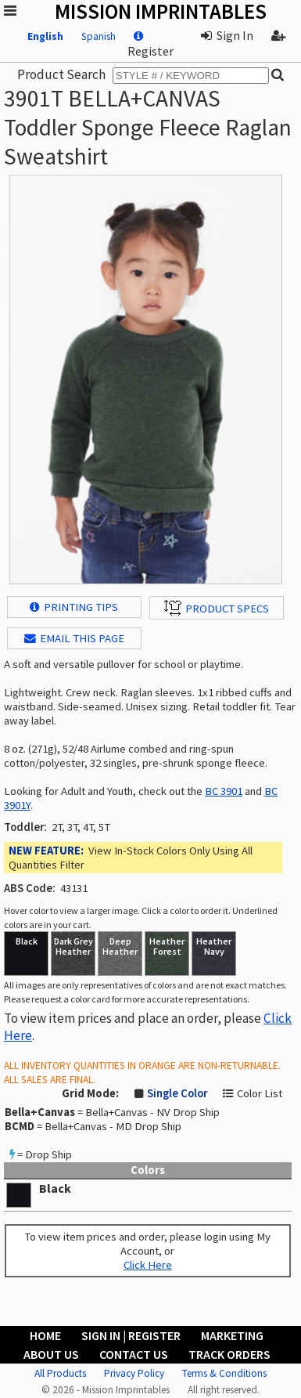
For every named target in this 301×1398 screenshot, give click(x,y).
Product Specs (216, 608)
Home (45, 1335)
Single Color (177, 1093)
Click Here (148, 1265)
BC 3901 (223, 791)
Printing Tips (74, 607)
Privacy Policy (134, 1373)
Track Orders (229, 1354)
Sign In (227, 35)
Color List (259, 1093)
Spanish (98, 36)
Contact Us (133, 1354)
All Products (60, 1373)
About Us (51, 1354)
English (45, 36)
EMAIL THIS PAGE (74, 638)
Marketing (232, 1335)
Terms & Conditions (224, 1373)
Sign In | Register (131, 1335)
